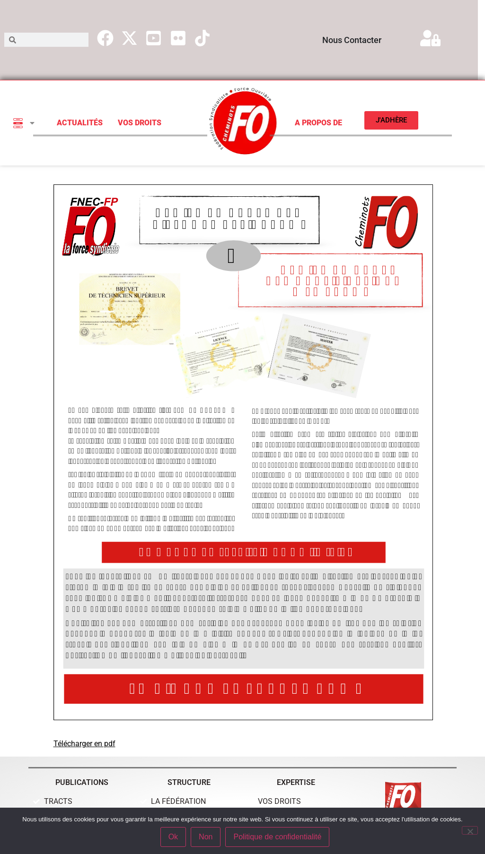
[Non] (470, 830)
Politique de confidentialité (277, 837)
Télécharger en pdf (84, 743)
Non (205, 837)
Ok (173, 837)
